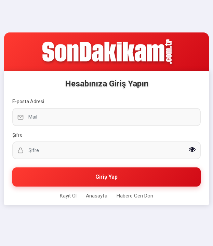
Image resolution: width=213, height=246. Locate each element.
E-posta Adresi (28, 101)
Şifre (17, 135)
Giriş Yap (106, 177)
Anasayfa (96, 196)
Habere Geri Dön (135, 196)
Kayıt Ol (68, 196)
